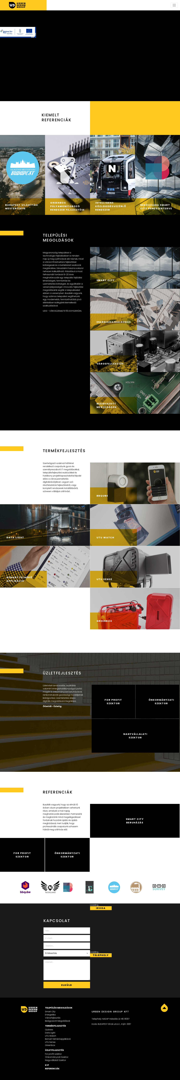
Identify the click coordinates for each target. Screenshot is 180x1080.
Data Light (50, 1032)
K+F (47, 1065)
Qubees (49, 1029)
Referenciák (52, 1068)
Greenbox (50, 1045)
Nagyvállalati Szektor (55, 1060)
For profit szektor (53, 1053)
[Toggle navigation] (174, 5)
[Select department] (66, 953)
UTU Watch (50, 1035)
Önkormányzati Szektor (56, 1057)
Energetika (50, 1014)
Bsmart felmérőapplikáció (58, 1038)
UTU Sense (50, 1042)
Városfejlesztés (52, 1017)
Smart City (50, 1011)
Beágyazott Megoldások (57, 1020)
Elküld (66, 985)
